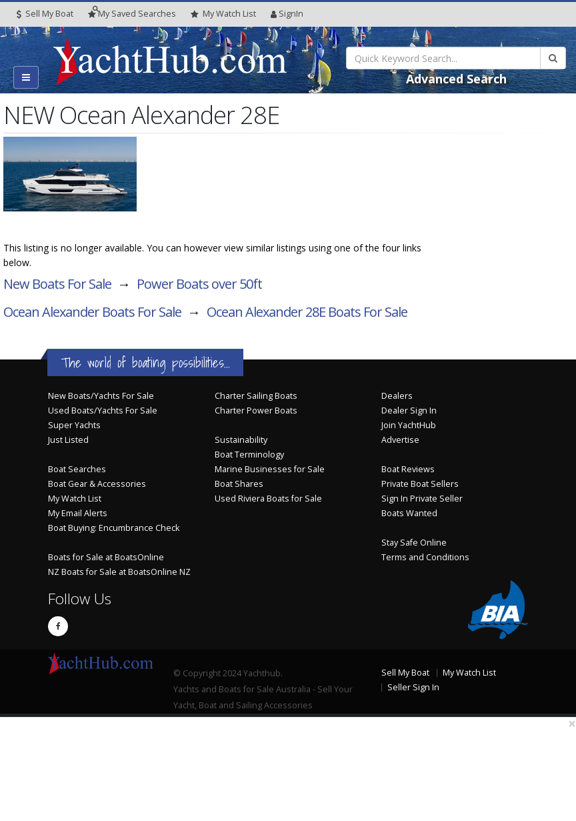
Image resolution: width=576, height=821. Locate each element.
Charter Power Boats (256, 410)
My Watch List (74, 498)
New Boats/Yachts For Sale (101, 395)
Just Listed (68, 440)
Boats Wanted (409, 513)
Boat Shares (239, 484)
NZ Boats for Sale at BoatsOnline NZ (119, 572)
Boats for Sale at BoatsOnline (106, 557)
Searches (132, 13)
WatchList (223, 14)
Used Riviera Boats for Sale (268, 498)
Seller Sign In (413, 687)
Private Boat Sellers (420, 484)
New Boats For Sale (57, 284)
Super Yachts (74, 425)
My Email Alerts (77, 513)
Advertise (400, 440)
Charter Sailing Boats (256, 395)
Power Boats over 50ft (199, 284)
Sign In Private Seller (422, 498)
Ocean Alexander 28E (307, 312)
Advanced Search (456, 79)
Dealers (397, 395)
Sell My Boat (45, 13)
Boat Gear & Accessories (97, 484)
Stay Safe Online (414, 542)
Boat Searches (77, 469)
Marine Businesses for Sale (270, 469)
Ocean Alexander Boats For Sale (92, 312)
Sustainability (241, 440)
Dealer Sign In (409, 410)
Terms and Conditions (425, 557)
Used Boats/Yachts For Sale (102, 410)
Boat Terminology (249, 454)
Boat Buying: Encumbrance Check (113, 528)
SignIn (287, 13)
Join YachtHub (408, 425)
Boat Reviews (408, 469)
